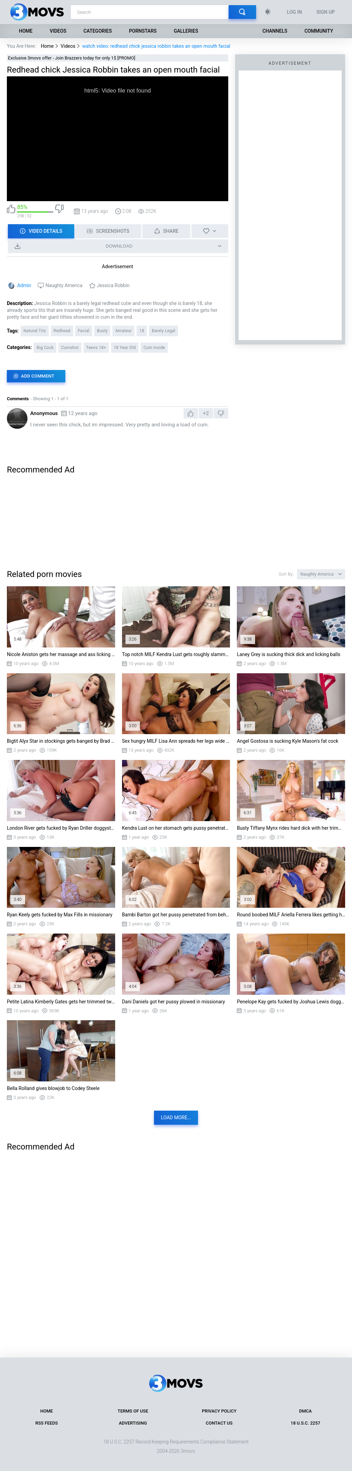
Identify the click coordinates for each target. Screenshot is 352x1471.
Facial (83, 330)
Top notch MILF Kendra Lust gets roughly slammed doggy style (176, 654)
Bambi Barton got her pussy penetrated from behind (176, 914)
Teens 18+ (96, 347)
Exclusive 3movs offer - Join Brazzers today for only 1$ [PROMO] (71, 58)
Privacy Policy (219, 1411)
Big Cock (45, 347)
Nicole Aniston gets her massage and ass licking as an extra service (61, 654)
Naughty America (63, 285)
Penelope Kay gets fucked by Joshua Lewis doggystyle (291, 1001)
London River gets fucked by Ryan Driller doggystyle (61, 828)
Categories (98, 31)
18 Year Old (125, 347)
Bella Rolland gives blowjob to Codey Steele (53, 1088)
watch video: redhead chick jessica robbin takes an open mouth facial (156, 46)
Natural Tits (34, 330)
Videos (58, 31)
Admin (24, 285)
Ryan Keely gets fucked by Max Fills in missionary (59, 914)
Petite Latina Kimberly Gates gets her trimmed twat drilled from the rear (61, 1001)
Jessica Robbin (113, 285)
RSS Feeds (46, 1423)
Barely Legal (163, 330)
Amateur (123, 330)
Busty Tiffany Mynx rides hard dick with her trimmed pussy (291, 828)
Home (26, 31)
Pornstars (142, 31)
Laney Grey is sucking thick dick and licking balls (288, 654)
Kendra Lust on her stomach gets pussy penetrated (176, 828)
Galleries (186, 31)
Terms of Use (133, 1411)
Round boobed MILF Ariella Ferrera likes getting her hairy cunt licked (291, 914)
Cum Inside (154, 347)
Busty (102, 330)
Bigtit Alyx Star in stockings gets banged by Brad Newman (61, 741)
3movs (188, 1451)
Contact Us (219, 1423)
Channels (274, 31)
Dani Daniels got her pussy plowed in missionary (173, 1001)
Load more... (176, 1117)
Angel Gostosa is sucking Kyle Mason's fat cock (287, 741)
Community (319, 31)
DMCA (305, 1411)
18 (141, 330)
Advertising (133, 1423)
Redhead (62, 330)
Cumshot (70, 347)
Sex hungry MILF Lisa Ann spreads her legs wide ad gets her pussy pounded (176, 741)
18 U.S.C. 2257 (305, 1423)
